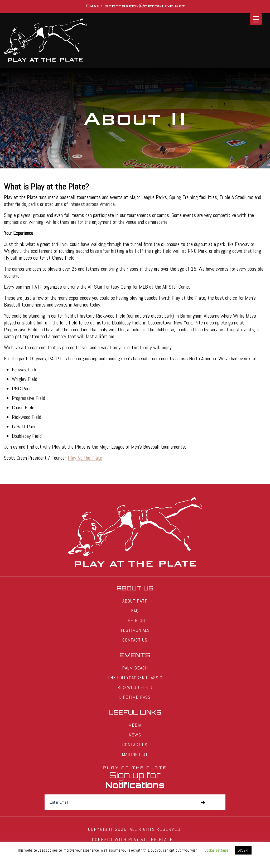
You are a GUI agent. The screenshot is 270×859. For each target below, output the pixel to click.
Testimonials (135, 630)
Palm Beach (135, 668)
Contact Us (134, 640)
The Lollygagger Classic (135, 677)
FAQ (135, 611)
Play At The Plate (85, 457)
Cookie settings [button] (216, 850)
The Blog (135, 620)
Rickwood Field (135, 687)
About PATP (135, 601)
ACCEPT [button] (243, 850)
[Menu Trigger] (256, 19)
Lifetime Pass (135, 697)
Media (134, 725)
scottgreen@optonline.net (145, 6)
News (135, 735)
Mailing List (135, 754)
